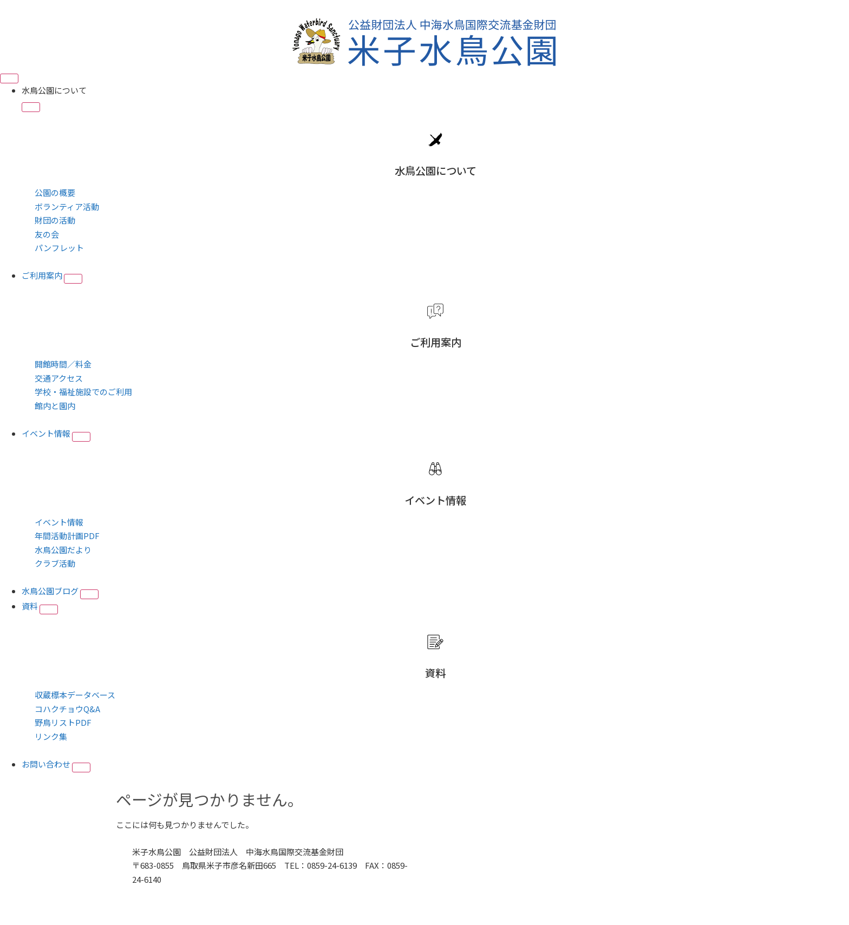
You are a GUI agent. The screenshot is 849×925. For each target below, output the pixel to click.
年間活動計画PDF (67, 535)
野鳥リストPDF (63, 722)
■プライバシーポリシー (176, 892)
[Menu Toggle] (9, 78)
